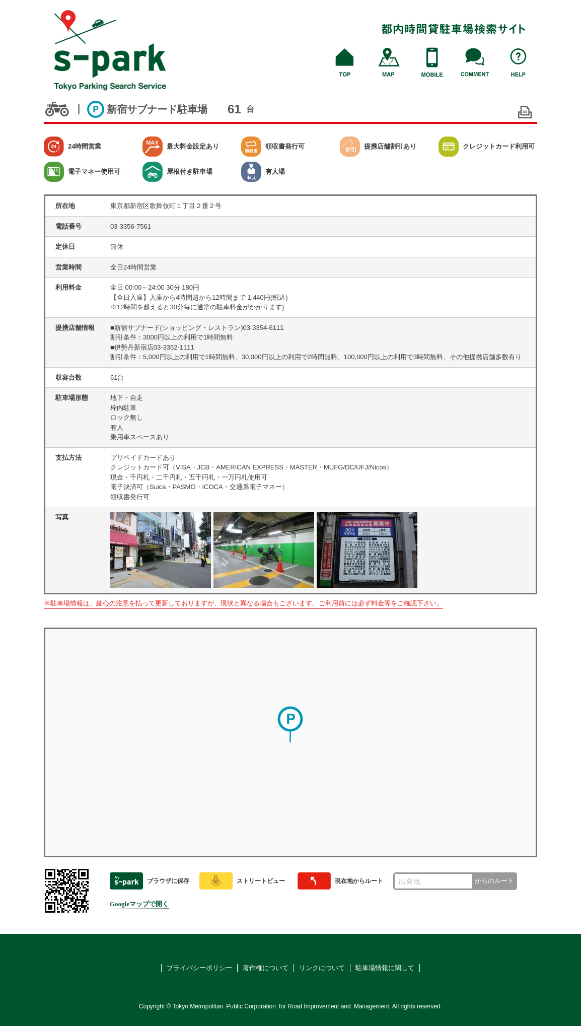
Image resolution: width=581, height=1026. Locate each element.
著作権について (265, 968)
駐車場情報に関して (384, 968)
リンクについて (322, 968)
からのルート (494, 880)
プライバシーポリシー (199, 968)
